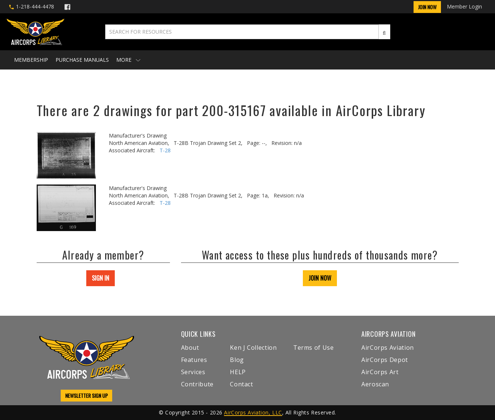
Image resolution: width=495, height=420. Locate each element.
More (128, 59)
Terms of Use (313, 347)
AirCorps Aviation (387, 347)
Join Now (427, 7)
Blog (237, 360)
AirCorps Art (380, 372)
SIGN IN (100, 278)
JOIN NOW (319, 278)
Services (193, 372)
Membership (31, 59)
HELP (238, 372)
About (190, 347)
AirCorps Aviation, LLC (253, 412)
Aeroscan (375, 384)
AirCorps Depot (384, 360)
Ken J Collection (253, 347)
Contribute (197, 384)
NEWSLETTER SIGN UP (86, 395)
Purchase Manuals (82, 59)
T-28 (165, 150)
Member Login (464, 6)
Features (194, 360)
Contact (241, 384)
